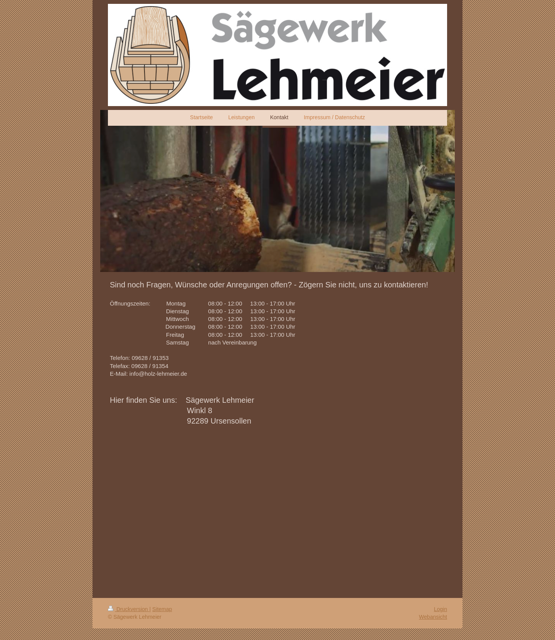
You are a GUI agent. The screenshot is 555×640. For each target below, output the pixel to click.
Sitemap (162, 609)
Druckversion (128, 609)
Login (440, 609)
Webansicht (433, 617)
